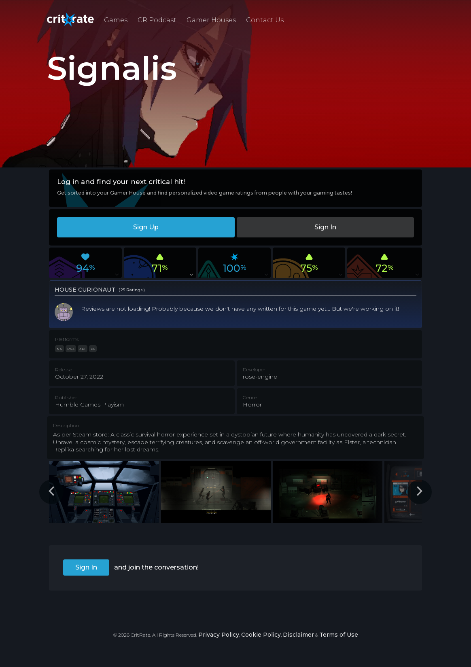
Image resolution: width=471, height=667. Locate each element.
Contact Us (265, 20)
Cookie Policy (261, 634)
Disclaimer (298, 634)
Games (115, 20)
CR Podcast (157, 20)
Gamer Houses (211, 20)
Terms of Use (338, 634)
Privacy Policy (218, 634)
